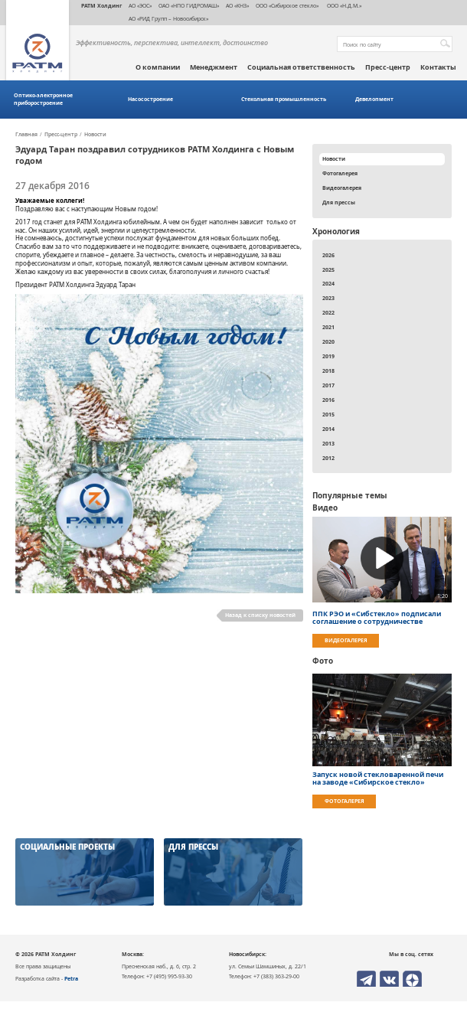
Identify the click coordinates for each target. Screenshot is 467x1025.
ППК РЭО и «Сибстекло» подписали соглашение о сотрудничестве (376, 617)
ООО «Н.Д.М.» (343, 5)
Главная (26, 135)
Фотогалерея (340, 173)
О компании (158, 67)
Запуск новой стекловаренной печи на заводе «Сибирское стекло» (377, 778)
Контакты (438, 67)
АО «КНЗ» (237, 5)
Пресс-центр (387, 67)
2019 (328, 356)
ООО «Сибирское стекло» (287, 5)
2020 (328, 341)
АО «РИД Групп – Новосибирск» (168, 18)
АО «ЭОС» (140, 5)
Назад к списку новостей (260, 615)
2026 (328, 255)
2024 (328, 283)
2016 (328, 399)
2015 (328, 414)
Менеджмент (213, 67)
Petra (71, 978)
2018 (328, 370)
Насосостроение (150, 99)
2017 (328, 385)
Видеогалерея (341, 187)
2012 (328, 458)
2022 (328, 312)
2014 (328, 429)
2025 (328, 269)
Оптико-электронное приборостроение (43, 99)
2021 (328, 327)
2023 (328, 298)
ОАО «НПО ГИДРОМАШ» (188, 5)
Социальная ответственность (301, 67)
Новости (95, 135)
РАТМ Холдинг (101, 5)
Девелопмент (374, 99)
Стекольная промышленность (283, 99)
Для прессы (338, 202)
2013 (328, 443)
